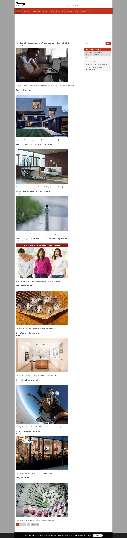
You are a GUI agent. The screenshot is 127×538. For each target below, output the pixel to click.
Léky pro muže (22, 477)
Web (89, 11)
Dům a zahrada (43, 11)
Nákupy (70, 11)
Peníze (76, 11)
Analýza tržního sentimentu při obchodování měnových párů (42, 43)
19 (28, 524)
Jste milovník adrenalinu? (27, 380)
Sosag (20, 3)
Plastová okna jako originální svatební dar (34, 144)
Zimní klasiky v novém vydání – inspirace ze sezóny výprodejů (42, 238)
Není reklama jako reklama (28, 431)
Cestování (26, 11)
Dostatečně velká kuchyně (27, 333)
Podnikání (83, 11)
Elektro (51, 11)
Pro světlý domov (23, 90)
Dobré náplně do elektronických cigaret (33, 191)
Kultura (58, 11)
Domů (19, 11)
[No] (125, 535)
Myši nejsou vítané (24, 285)
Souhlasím (97, 535)
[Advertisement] (63, 25)
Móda (64, 11)
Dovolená (33, 11)
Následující (35, 524)
